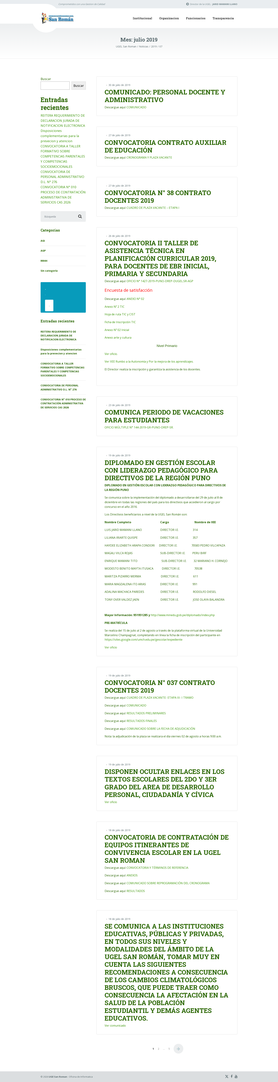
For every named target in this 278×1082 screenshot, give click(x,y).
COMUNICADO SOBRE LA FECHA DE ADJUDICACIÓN (161, 729)
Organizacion (169, 18)
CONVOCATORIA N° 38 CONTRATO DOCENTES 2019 (158, 196)
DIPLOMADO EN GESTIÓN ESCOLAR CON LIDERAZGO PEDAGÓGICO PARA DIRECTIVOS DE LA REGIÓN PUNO (161, 470)
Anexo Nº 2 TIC (114, 307)
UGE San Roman (58, 1076)
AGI (43, 240)
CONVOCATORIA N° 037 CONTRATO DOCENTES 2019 (160, 686)
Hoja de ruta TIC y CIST (120, 314)
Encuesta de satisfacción (128, 290)
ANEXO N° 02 (135, 299)
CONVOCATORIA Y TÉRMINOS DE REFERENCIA (157, 868)
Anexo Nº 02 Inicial (117, 330)
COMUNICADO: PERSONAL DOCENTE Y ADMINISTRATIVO (165, 96)
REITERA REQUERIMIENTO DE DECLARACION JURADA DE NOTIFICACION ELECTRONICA (63, 120)
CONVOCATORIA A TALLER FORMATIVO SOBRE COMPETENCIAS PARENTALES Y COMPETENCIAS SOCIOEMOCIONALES (63, 156)
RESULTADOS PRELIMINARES (146, 713)
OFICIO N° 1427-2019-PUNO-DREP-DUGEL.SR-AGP (160, 281)
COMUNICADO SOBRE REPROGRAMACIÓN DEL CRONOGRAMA (168, 883)
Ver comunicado (115, 1025)
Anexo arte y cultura (118, 337)
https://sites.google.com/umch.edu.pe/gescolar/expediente (143, 639)
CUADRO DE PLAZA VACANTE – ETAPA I (153, 208)
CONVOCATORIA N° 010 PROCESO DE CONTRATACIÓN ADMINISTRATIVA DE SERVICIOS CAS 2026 (63, 403)
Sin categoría (49, 270)
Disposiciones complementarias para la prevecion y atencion (60, 136)
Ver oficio (111, 647)
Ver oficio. (111, 354)
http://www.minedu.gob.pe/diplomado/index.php (183, 615)
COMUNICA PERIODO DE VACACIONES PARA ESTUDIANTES (164, 416)
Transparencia (223, 18)
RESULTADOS (136, 891)
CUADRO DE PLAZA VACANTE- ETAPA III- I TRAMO (160, 698)
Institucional (142, 18)
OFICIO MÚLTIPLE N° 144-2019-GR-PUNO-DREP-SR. (139, 427)
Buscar (46, 79)
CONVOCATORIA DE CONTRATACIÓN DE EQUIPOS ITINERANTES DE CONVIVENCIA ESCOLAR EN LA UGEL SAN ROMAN (167, 848)
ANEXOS (132, 875)
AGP (43, 250)
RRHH (44, 260)
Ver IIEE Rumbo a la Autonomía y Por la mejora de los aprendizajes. (149, 361)
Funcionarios (195, 18)
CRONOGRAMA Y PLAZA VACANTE (149, 157)
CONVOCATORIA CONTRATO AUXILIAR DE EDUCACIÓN (165, 146)
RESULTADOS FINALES (142, 721)
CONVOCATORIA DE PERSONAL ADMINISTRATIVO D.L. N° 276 (62, 177)
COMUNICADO (136, 107)
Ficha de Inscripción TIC (120, 322)
